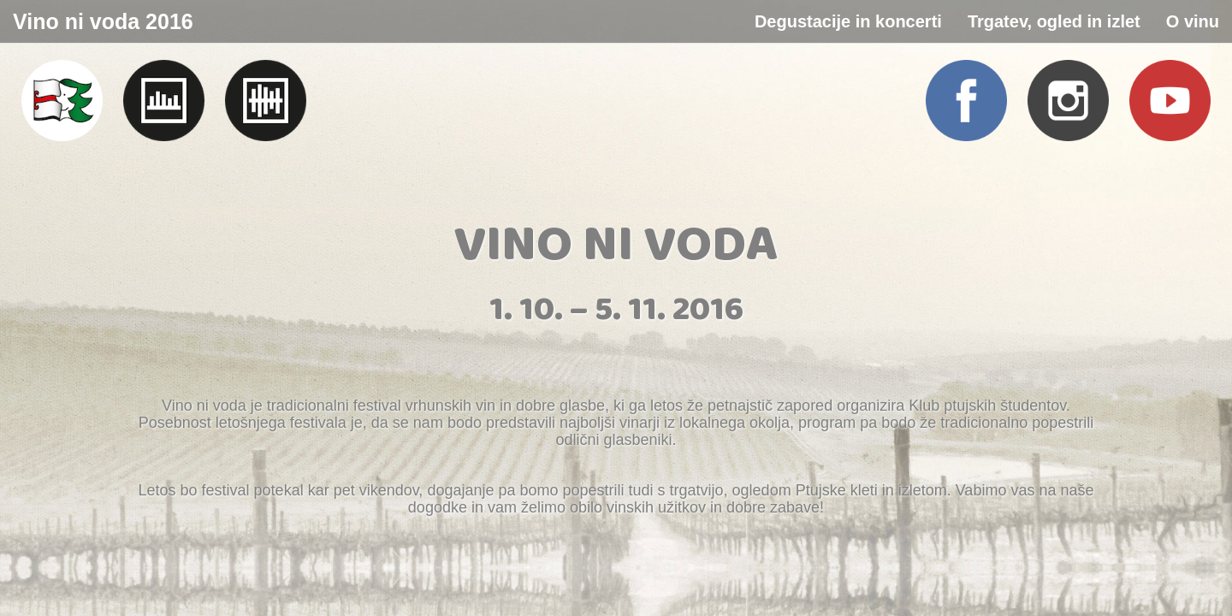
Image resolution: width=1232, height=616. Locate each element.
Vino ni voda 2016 (103, 21)
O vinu (1192, 21)
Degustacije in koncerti (848, 21)
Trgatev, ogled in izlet (1054, 21)
